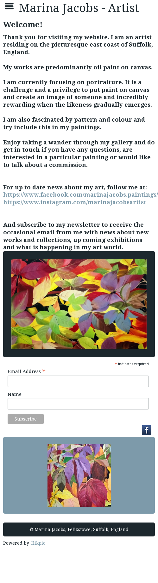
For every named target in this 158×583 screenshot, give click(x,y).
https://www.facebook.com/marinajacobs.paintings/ (80, 194)
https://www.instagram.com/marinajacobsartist (74, 202)
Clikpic (37, 543)
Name (15, 394)
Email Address (27, 371)
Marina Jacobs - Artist (79, 8)
